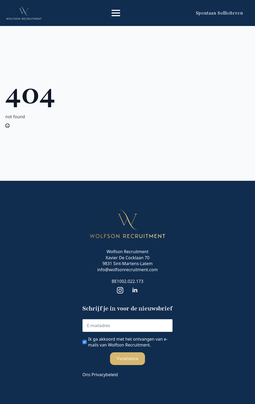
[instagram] (120, 290)
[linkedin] (135, 290)
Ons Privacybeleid (100, 374)
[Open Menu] (116, 13)
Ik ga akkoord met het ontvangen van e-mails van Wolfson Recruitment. (128, 342)
